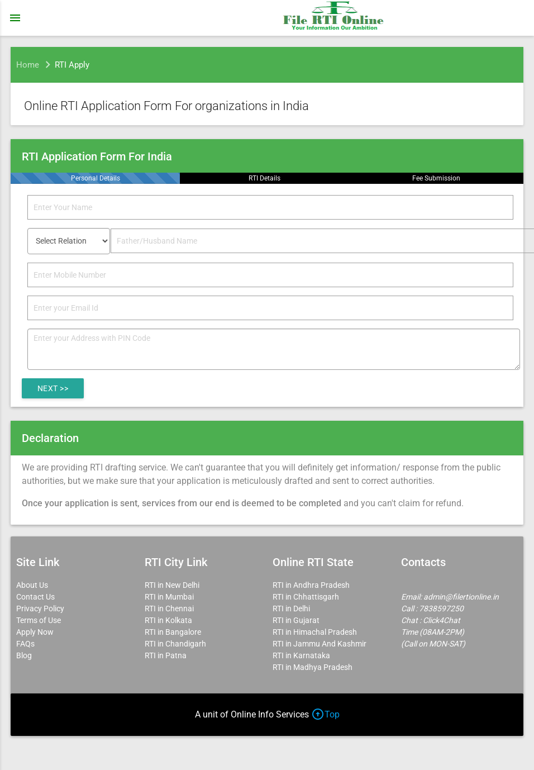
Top (325, 714)
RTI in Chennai (169, 608)
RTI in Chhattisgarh (306, 596)
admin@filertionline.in (461, 596)
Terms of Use (38, 620)
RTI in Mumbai (169, 596)
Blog (24, 655)
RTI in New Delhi (172, 585)
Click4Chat (441, 620)
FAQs (25, 643)
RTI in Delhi (291, 608)
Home (27, 65)
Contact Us (35, 596)
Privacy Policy (40, 608)
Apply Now (35, 632)
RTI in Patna (166, 655)
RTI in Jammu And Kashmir (319, 643)
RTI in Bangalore (173, 632)
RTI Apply (72, 65)
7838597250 (441, 608)
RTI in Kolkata (168, 620)
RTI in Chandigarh (175, 643)
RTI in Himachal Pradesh (315, 632)
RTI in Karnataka (301, 655)
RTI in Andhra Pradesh (311, 585)
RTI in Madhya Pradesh (312, 667)
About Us (32, 585)
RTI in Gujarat (296, 620)
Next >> (53, 388)
